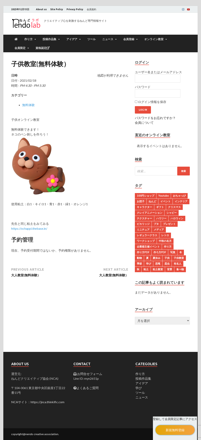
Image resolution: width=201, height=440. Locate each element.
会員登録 (128, 39)
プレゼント (169, 223)
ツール (91, 39)
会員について (144, 122)
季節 (139, 263)
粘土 (146, 269)
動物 (139, 257)
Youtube (163, 195)
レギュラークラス (147, 235)
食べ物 (180, 269)
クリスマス (174, 207)
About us (41, 9)
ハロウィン (177, 218)
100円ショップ (145, 195)
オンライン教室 (154, 39)
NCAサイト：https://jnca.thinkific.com (37, 402)
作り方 (28, 39)
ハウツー (161, 218)
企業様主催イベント (148, 246)
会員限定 (20, 48)
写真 (172, 252)
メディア (159, 229)
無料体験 (28, 105)
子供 (167, 257)
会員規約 (91, 9)
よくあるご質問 (88, 388)
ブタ (156, 223)
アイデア (71, 39)
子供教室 (179, 257)
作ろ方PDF (159, 252)
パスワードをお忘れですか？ (155, 118)
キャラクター (144, 207)
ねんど (152, 201)
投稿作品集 (49, 39)
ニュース (107, 39)
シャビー (171, 212)
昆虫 (167, 263)
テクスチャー (144, 218)
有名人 (177, 263)
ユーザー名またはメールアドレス (158, 72)
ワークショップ (146, 240)
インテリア (181, 201)
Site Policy (56, 9)
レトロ (165, 235)
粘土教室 (158, 269)
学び (148, 263)
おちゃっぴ (179, 195)
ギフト (160, 207)
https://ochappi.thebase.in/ (29, 228)
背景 (169, 269)
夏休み (156, 257)
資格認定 (43, 48)
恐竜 (157, 263)
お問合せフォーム (89, 374)
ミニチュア (143, 229)
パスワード (143, 87)
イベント (165, 201)
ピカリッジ (143, 223)
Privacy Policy (75, 9)
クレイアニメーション (149, 212)
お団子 (140, 201)
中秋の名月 (165, 240)
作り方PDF (143, 252)
